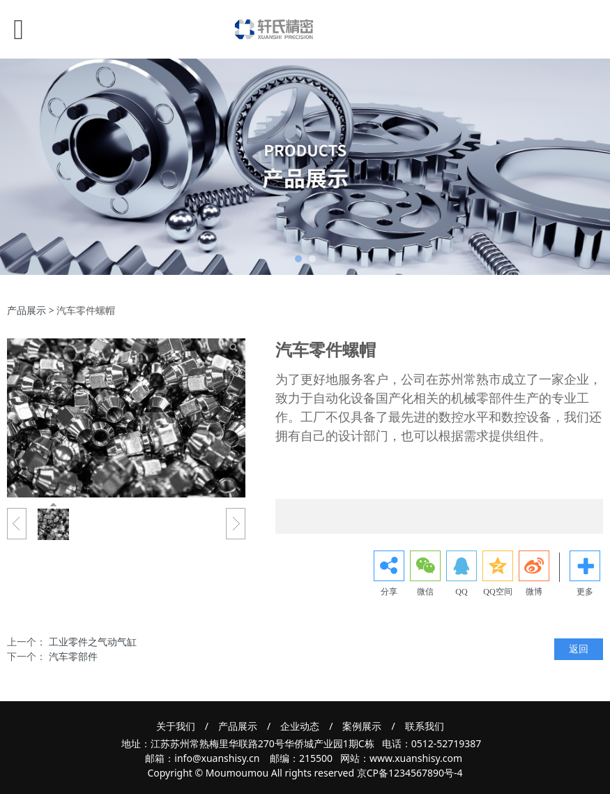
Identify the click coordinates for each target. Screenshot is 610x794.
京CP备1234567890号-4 (410, 772)
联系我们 (424, 726)
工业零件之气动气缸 (93, 641)
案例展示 (361, 726)
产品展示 (26, 310)
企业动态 (299, 726)
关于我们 (175, 726)
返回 (578, 648)
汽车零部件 (73, 656)
